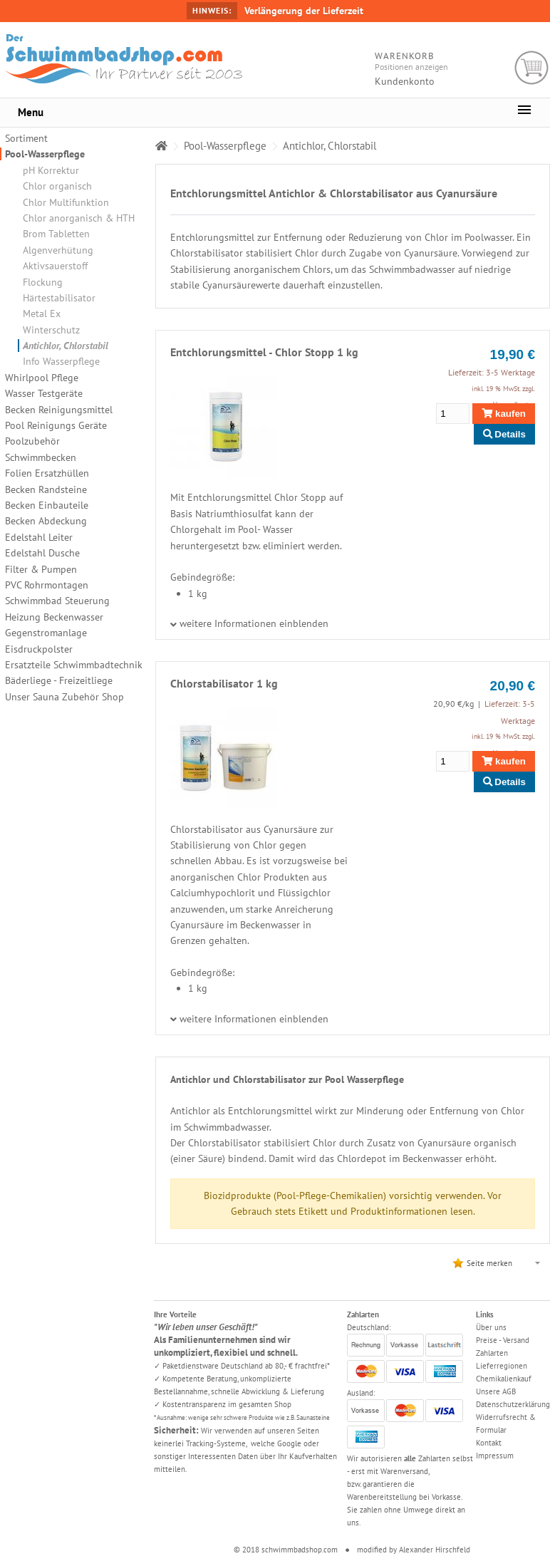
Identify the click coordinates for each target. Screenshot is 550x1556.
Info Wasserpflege (61, 361)
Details (504, 434)
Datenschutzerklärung (513, 1404)
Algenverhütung (58, 250)
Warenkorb (532, 68)
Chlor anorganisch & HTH (79, 218)
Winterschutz (51, 329)
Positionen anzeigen (411, 66)
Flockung (43, 282)
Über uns (491, 1327)
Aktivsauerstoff (55, 265)
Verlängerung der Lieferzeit (303, 10)
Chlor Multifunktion (66, 202)
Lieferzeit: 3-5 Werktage (491, 372)
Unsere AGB (496, 1391)
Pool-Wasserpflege (45, 153)
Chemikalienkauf (503, 1379)
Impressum (495, 1456)
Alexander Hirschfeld (434, 1550)
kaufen (504, 413)
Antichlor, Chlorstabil (65, 345)
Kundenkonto (405, 81)
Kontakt (489, 1443)
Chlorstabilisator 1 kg (224, 683)
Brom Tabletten (56, 233)
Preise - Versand (502, 1340)
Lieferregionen (501, 1366)
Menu (30, 112)
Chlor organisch (57, 186)
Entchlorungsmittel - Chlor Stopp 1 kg (264, 352)
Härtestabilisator (59, 297)
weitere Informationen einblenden (254, 623)
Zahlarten (492, 1353)
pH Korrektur (51, 170)
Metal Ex (42, 313)
